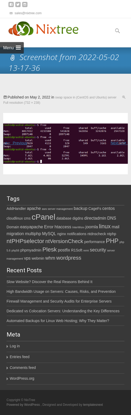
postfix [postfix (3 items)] (64, 250)
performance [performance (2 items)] (94, 242)
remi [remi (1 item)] (86, 250)
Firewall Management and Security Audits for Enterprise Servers (59, 301)
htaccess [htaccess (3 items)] (63, 226)
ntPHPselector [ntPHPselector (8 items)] (25, 241)
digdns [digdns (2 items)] (77, 218)
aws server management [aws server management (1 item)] (57, 208)
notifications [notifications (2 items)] (76, 234)
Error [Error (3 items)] (49, 226)
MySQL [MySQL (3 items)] (49, 233)
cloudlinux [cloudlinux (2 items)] (15, 218)
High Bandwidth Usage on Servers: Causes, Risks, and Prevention (61, 291)
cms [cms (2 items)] (27, 218)
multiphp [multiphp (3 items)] (33, 233)
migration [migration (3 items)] (15, 233)
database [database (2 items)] (63, 218)
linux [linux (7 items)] (105, 226)
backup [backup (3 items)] (80, 208)
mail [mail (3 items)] (115, 226)
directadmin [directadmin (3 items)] (95, 218)
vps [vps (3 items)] (27, 258)
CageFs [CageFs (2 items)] (94, 208)
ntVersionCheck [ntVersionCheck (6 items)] (64, 241)
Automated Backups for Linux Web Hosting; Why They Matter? (58, 321)
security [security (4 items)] (98, 250)
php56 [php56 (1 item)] (16, 250)
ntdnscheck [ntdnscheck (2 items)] (96, 234)
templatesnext (93, 405)
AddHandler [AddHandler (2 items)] (16, 208)
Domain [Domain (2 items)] (13, 227)
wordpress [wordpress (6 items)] (68, 258)
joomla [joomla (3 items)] (92, 226)
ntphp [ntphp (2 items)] (111, 234)
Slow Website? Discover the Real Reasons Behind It (49, 282)
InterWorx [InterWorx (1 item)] (78, 227)
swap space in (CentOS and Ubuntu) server (85, 97)
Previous (15, 143)
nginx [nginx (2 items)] (61, 234)
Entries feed (20, 357)
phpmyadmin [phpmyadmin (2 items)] (30, 250)
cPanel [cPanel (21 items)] (43, 217)
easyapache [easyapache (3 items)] (31, 226)
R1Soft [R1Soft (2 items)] (76, 250)
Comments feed (23, 367)
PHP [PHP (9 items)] (112, 241)
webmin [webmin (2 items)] (38, 258)
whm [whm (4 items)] (50, 258)
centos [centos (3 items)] (108, 208)
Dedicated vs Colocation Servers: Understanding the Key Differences (63, 311)
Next (119, 143)
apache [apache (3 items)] (34, 208)
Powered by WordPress (24, 405)
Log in (15, 346)
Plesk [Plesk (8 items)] (49, 249)
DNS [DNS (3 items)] (111, 218)
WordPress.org (22, 378)
